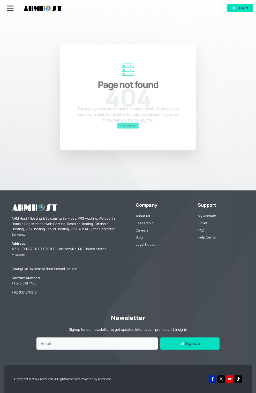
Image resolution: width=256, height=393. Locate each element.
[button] (10, 8)
